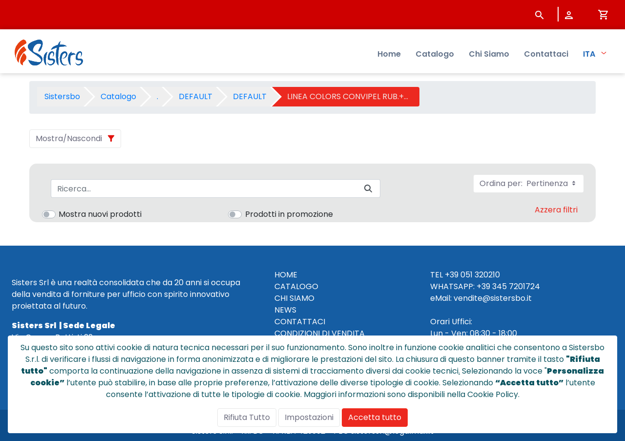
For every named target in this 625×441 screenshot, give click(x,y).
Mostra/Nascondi (69, 138)
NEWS (285, 309)
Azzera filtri (556, 209)
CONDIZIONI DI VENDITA (319, 333)
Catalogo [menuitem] (435, 54)
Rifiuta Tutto (247, 417)
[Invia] (368, 188)
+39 (483, 286)
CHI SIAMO (294, 298)
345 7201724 (516, 286)
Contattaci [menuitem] (546, 54)
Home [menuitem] (389, 54)
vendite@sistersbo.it (493, 298)
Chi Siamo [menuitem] (489, 54)
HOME (285, 274)
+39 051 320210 (472, 274)
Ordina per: (528, 183)
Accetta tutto (374, 417)
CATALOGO (296, 286)
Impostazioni (309, 417)
